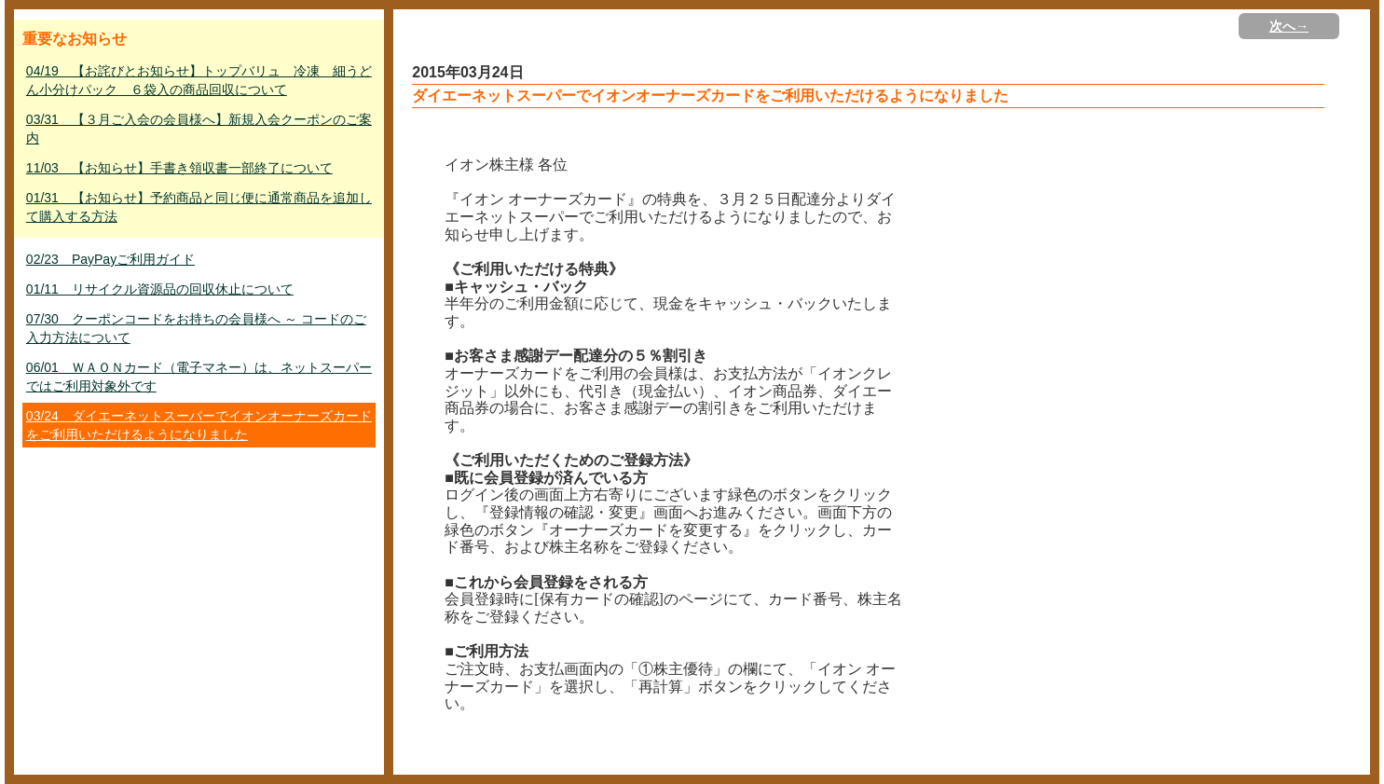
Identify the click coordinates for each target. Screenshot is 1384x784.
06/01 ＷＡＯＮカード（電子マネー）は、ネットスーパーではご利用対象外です (199, 376)
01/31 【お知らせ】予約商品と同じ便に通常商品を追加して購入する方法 (199, 207)
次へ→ (1289, 26)
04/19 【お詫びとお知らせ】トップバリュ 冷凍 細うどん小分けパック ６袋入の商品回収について (199, 80)
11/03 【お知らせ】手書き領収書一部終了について (179, 167)
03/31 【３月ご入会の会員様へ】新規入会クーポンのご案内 (199, 128)
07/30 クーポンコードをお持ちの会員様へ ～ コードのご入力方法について (196, 328)
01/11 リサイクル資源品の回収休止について (160, 289)
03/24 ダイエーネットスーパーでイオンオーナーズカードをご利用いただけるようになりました (199, 425)
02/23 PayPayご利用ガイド (110, 259)
